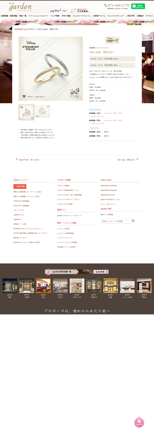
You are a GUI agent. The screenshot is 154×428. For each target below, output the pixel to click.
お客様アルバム (99, 16)
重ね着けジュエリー (20, 238)
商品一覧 (22, 16)
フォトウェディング (115, 16)
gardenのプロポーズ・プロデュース (69, 215)
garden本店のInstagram (109, 190)
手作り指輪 (66, 16)
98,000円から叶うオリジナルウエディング (28, 229)
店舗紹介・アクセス (145, 16)
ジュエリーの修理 (63, 229)
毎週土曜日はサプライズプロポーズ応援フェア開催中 (77, 21)
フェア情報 (54, 16)
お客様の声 (17, 219)
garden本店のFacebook (109, 186)
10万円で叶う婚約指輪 (21, 201)
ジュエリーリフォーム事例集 (67, 242)
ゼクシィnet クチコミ (108, 204)
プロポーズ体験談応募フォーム (68, 190)
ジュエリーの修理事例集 (65, 233)
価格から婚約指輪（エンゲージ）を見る (27, 192)
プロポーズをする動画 (65, 204)
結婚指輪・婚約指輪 (9, 16)
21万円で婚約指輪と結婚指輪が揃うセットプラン (30, 233)
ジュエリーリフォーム (82, 16)
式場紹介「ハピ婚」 (20, 224)
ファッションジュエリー (38, 16)
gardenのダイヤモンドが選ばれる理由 (26, 242)
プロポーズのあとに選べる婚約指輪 (69, 195)
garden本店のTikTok (108, 195)
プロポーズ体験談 (63, 186)
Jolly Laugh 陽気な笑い (126, 160)
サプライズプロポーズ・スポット (68, 199)
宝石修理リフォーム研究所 (66, 247)
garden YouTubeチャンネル (110, 199)
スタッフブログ (18, 210)
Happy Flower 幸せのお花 (29, 160)
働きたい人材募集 (107, 214)
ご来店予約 (130, 16)
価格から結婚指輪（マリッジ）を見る (26, 196)
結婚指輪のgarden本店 (25, 29)
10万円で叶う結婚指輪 (21, 206)
